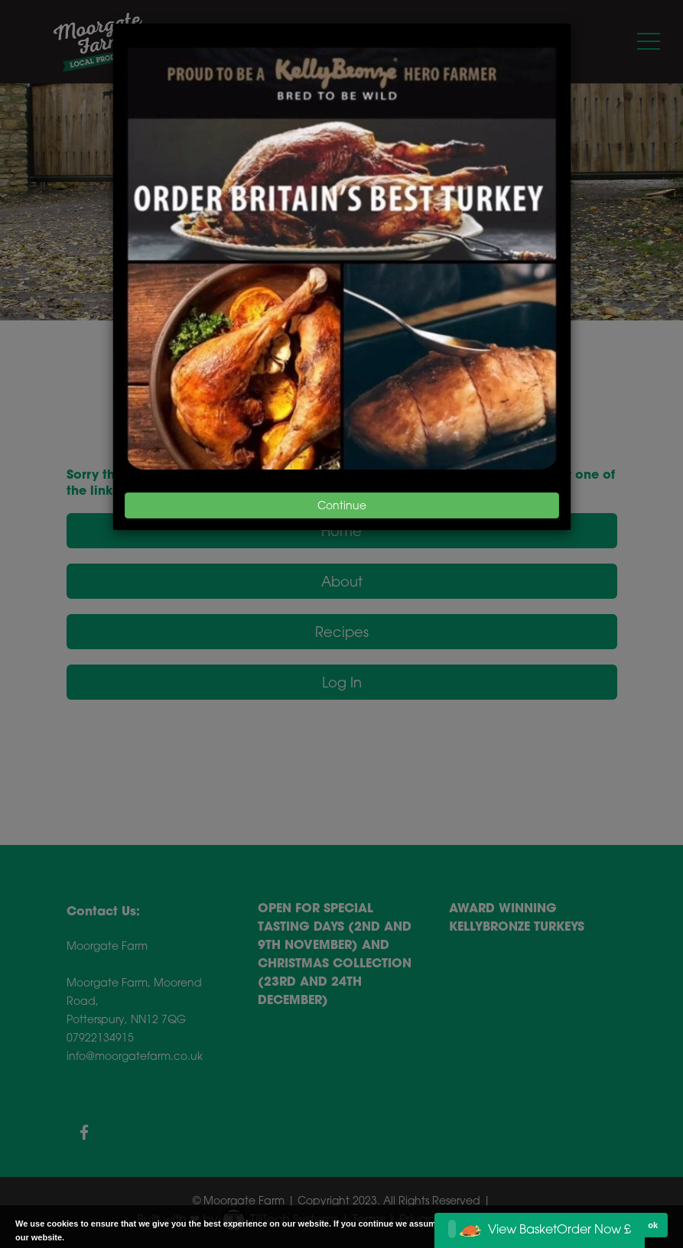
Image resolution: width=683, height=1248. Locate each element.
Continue (341, 505)
